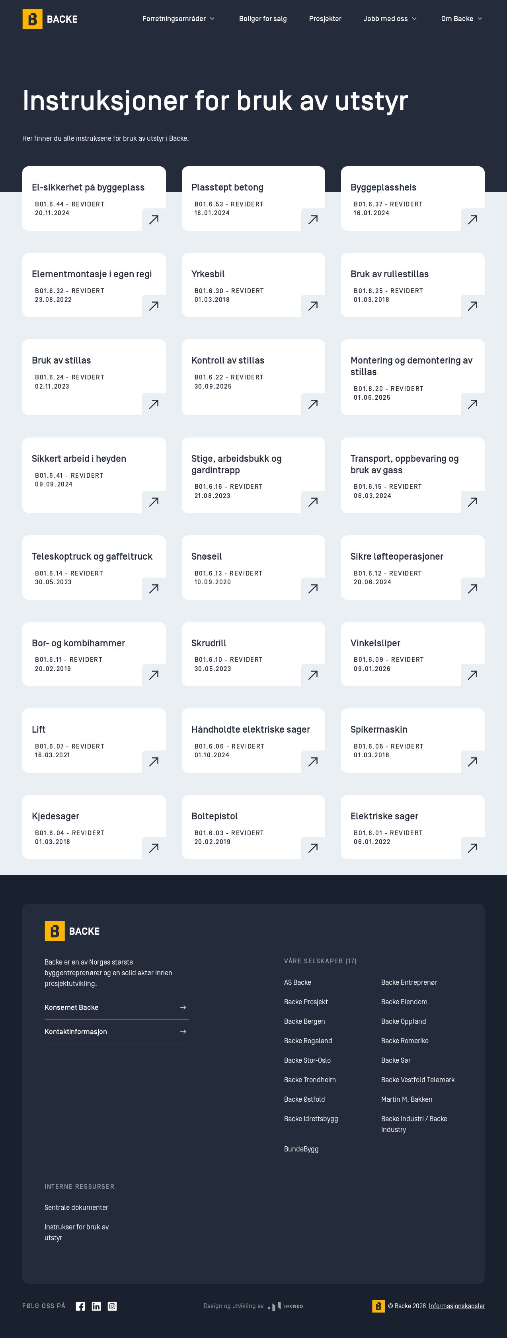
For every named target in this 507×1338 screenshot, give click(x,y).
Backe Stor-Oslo (307, 1060)
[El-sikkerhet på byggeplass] (94, 198)
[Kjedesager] (94, 827)
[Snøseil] (254, 567)
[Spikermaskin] (413, 740)
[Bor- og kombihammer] (94, 654)
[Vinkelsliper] (413, 654)
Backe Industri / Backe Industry (414, 1124)
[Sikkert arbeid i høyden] (94, 475)
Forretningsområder (179, 18)
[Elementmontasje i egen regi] (94, 285)
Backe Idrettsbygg (311, 1119)
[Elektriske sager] (413, 827)
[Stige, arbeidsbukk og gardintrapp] (254, 475)
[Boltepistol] (254, 827)
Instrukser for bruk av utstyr (77, 1232)
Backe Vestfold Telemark (418, 1080)
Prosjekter (325, 19)
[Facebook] (80, 1306)
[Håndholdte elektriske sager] (254, 740)
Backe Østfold (304, 1099)
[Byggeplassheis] (413, 198)
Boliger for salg (263, 19)
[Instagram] (112, 1306)
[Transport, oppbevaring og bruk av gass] (413, 475)
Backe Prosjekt (306, 1002)
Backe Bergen (304, 1021)
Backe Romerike (405, 1041)
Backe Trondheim (310, 1080)
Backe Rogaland (308, 1041)
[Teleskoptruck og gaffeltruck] (94, 567)
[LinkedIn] (96, 1306)
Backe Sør (396, 1060)
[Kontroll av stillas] (254, 377)
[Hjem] (49, 19)
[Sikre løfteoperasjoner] (413, 567)
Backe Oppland (403, 1021)
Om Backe (463, 18)
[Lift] (94, 740)
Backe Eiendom (404, 1002)
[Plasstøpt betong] (254, 198)
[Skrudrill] (254, 654)
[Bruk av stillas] (94, 377)
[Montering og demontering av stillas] (413, 377)
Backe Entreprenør (409, 982)
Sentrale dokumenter (76, 1208)
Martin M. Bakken (407, 1099)
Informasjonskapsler (457, 1306)
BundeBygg (301, 1149)
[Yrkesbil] (254, 285)
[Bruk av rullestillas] (413, 285)
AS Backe (297, 982)
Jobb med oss (391, 18)
